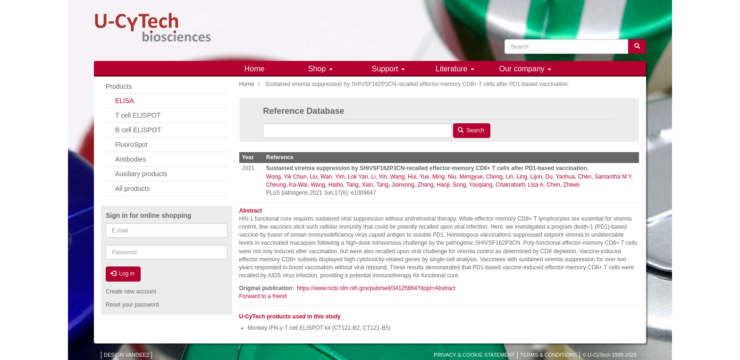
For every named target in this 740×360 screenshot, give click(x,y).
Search (471, 130)
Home (254, 69)
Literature (455, 69)
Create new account (131, 291)
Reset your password (132, 304)
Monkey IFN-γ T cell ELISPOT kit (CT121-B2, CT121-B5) (319, 328)
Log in (122, 273)
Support (388, 69)
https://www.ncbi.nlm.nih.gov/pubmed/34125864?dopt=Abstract (376, 288)
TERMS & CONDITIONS (548, 355)
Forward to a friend (263, 296)
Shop (320, 69)
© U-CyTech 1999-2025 (609, 355)
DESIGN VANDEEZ (126, 355)
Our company (525, 69)
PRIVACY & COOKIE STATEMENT (474, 355)
